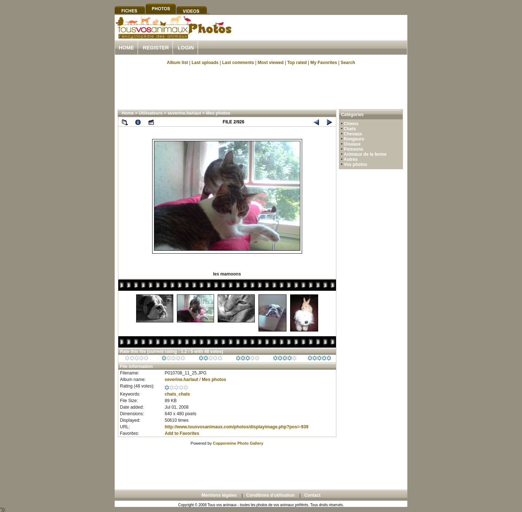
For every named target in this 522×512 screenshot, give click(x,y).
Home (126, 48)
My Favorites (324, 62)
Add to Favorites (182, 433)
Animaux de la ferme (365, 154)
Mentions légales (219, 495)
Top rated (297, 62)
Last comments (238, 62)
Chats (350, 128)
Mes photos (218, 113)
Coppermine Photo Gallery (238, 443)
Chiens (351, 123)
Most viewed (271, 62)
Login (186, 48)
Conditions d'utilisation (270, 495)
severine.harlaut (184, 113)
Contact (312, 495)
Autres (350, 159)
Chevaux (353, 133)
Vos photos (355, 164)
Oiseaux (352, 144)
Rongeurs (354, 139)
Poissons (353, 149)
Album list (177, 62)
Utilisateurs (150, 113)
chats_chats (177, 394)
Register (156, 48)
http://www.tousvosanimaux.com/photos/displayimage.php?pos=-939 (236, 426)
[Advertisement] (322, 36)
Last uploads (204, 62)
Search (348, 62)
